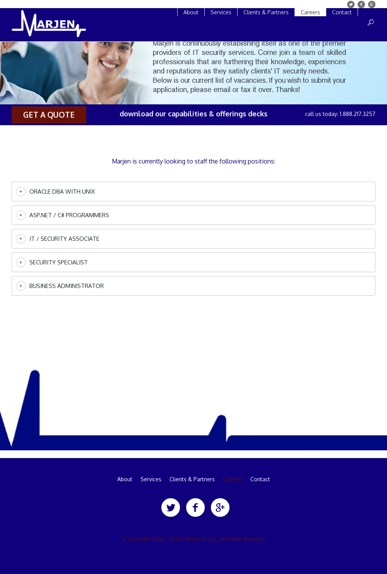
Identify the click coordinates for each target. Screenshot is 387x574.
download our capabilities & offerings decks (193, 113)
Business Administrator (66, 286)
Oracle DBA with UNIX (62, 191)
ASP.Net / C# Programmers (69, 215)
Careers (232, 479)
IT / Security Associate (64, 238)
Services (150, 479)
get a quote (49, 114)
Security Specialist (58, 262)
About (124, 479)
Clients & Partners (192, 479)
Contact (260, 479)
